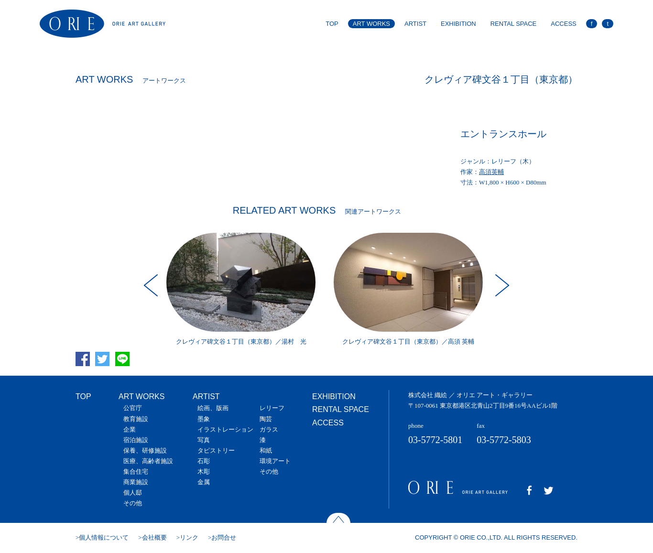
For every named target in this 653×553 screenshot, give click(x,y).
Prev (152, 285)
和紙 (266, 450)
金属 (203, 482)
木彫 (203, 471)
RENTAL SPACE (513, 23)
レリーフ (272, 408)
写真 (203, 440)
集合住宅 (135, 471)
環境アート (275, 461)
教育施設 (135, 419)
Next (501, 285)
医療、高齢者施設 (148, 461)
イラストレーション (225, 429)
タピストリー (216, 450)
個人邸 (132, 492)
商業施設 (135, 482)
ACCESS (563, 23)
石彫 (203, 461)
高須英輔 (491, 171)
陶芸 (266, 419)
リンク (189, 537)
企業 (129, 429)
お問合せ (223, 537)
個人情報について (104, 537)
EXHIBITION (458, 23)
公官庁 (132, 408)
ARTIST (415, 23)
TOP (332, 23)
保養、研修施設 (145, 450)
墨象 (203, 419)
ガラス (269, 429)
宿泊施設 (135, 440)
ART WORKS (371, 23)
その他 (132, 503)
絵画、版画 (213, 408)
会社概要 (154, 537)
